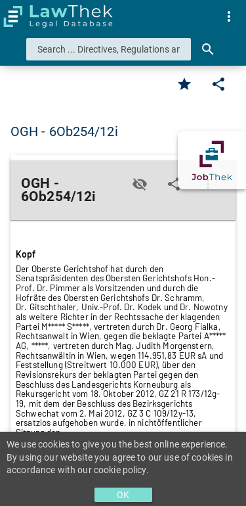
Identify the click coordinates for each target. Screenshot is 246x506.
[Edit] (218, 84)
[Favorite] (184, 84)
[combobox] (109, 49)
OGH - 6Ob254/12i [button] (64, 131)
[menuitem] (229, 16)
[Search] (208, 49)
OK (123, 495)
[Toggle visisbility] (140, 184)
